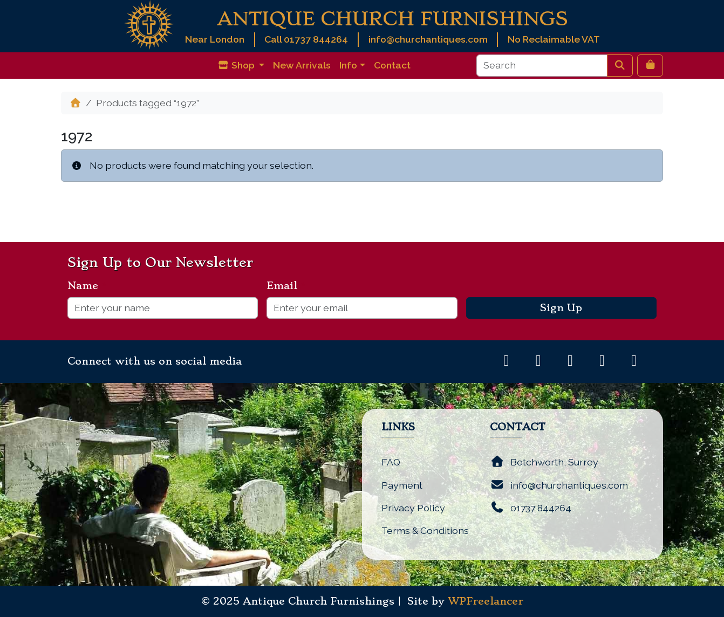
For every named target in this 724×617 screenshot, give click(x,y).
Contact (392, 65)
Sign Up (561, 308)
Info (348, 65)
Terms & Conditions (425, 530)
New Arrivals (302, 65)
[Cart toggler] (650, 65)
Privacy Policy (413, 507)
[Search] (541, 65)
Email (286, 286)
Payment (401, 485)
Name (87, 286)
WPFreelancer (485, 601)
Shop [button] (237, 65)
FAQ (390, 462)
